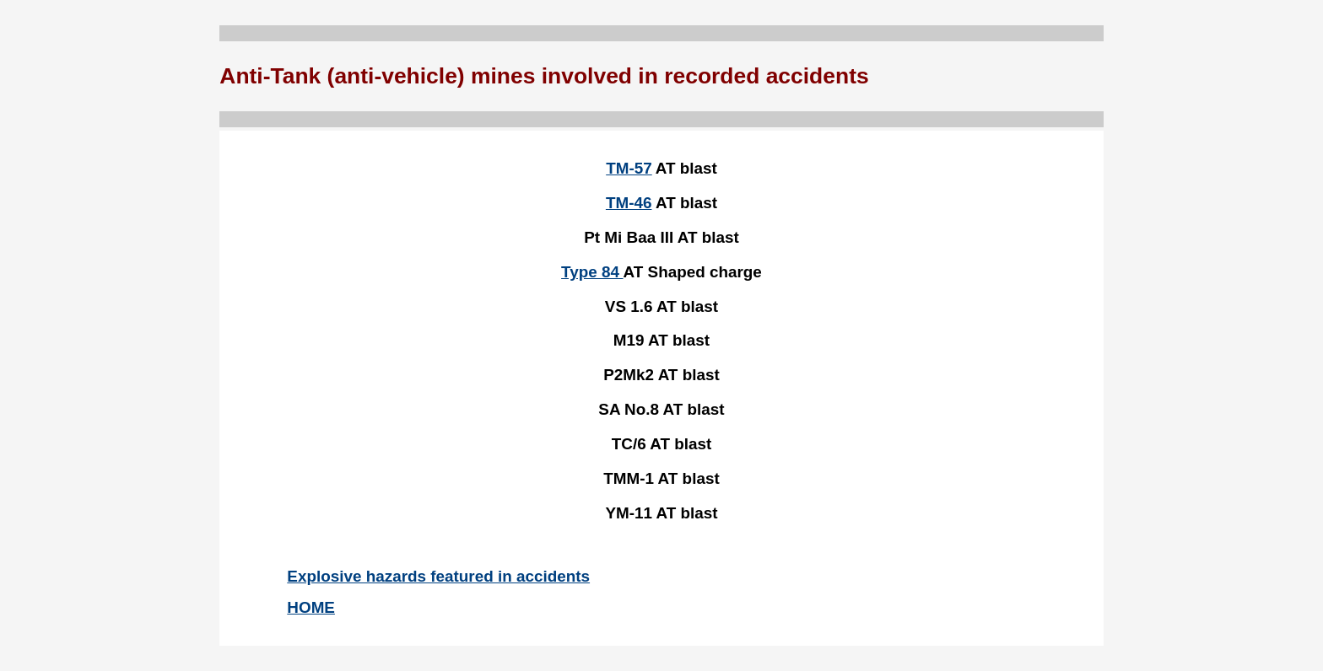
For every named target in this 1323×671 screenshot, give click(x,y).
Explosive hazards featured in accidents (438, 576)
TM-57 (629, 168)
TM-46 (629, 203)
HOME (311, 607)
